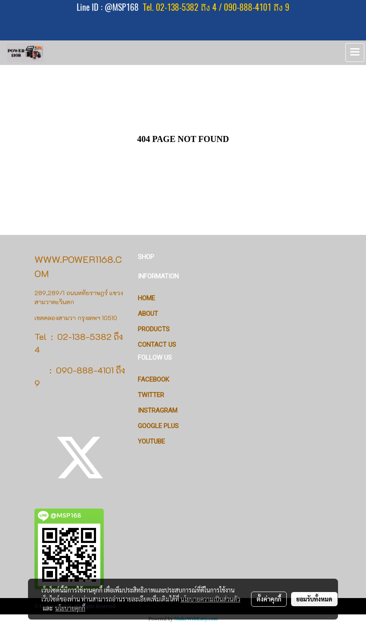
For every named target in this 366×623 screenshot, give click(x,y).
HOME (146, 298)
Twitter (151, 395)
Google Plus (158, 426)
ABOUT (148, 314)
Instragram (157, 410)
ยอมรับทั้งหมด (314, 599)
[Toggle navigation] (354, 52)
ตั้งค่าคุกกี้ (269, 599)
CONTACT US (157, 345)
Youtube (151, 441)
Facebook (153, 379)
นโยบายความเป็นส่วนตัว (210, 599)
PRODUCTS (154, 329)
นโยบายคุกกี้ (70, 608)
